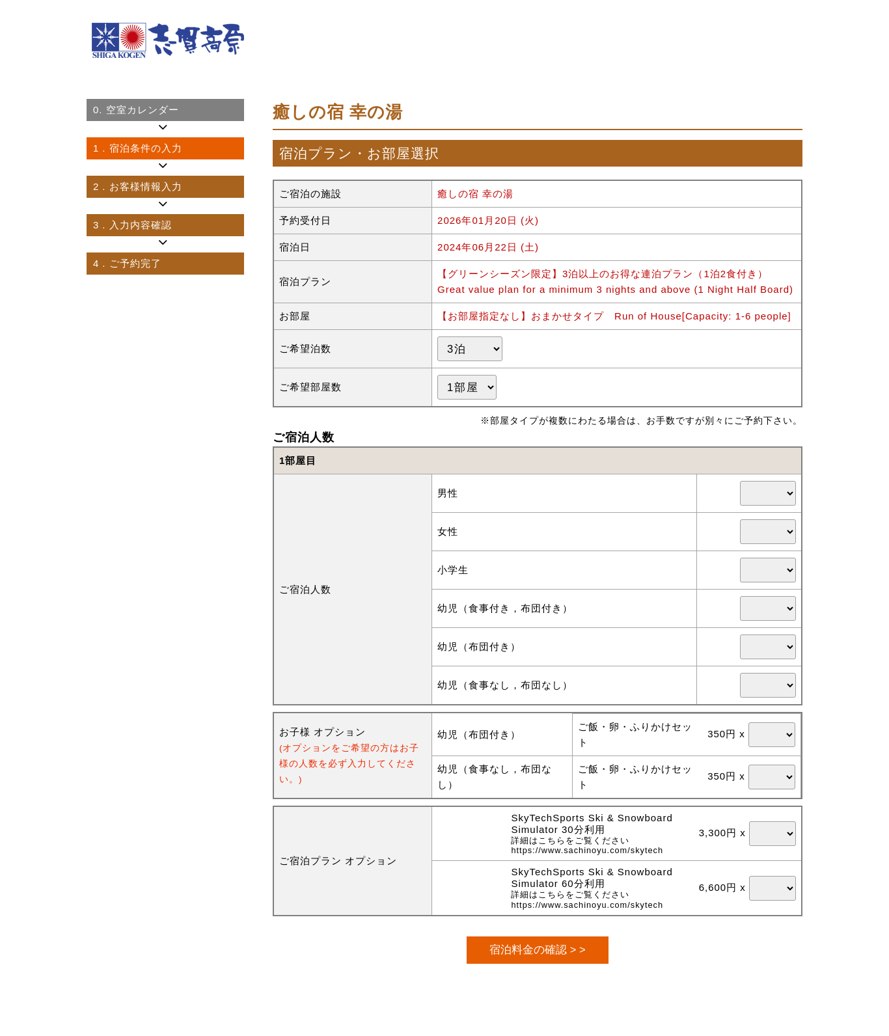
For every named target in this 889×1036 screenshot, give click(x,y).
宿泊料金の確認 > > (537, 949)
